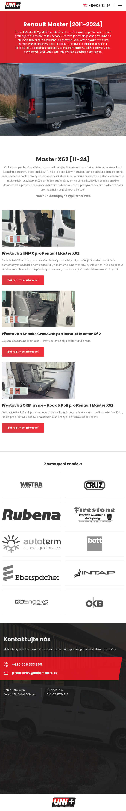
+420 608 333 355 (99, 5)
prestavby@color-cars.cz (37, 673)
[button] (119, 5)
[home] (12, 5)
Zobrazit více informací (23, 282)
